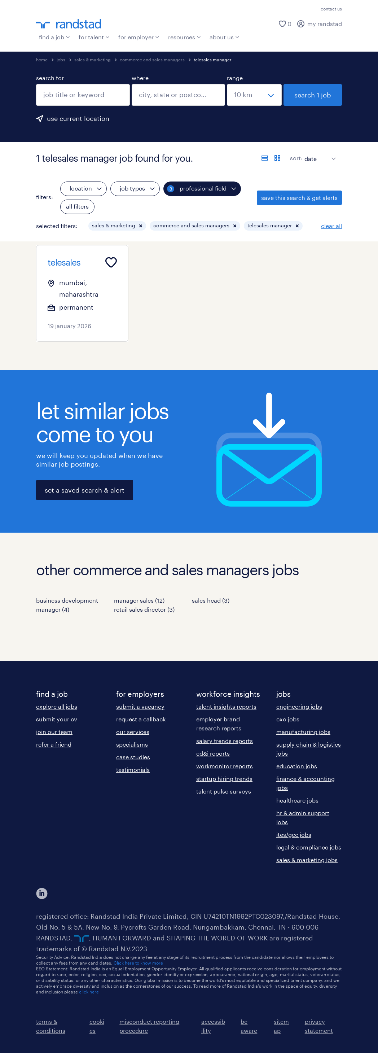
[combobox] (83, 95)
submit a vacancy (140, 706)
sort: (296, 157)
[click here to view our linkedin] (42, 893)
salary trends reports (224, 740)
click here (89, 991)
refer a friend (53, 744)
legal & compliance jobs (308, 847)
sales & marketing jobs (307, 859)
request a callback (141, 719)
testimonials (133, 769)
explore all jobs (56, 706)
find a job (54, 37)
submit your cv (56, 719)
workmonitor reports (224, 766)
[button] (140, 226)
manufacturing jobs (303, 731)
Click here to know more (138, 962)
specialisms (132, 744)
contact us (331, 8)
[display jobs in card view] (277, 158)
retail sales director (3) (144, 609)
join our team (54, 731)
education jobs (296, 766)
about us (224, 37)
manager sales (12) (139, 600)
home (42, 59)
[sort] (319, 153)
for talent (94, 37)
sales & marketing (92, 59)
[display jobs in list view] (264, 158)
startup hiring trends (224, 778)
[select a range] (254, 95)
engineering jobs (299, 706)
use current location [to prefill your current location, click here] (78, 118)
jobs (61, 59)
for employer (138, 37)
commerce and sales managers (152, 59)
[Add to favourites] (111, 262)
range (235, 77)
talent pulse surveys (223, 791)
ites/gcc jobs (293, 834)
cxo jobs (287, 719)
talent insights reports (226, 706)
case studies (133, 756)
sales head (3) (210, 600)
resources (184, 37)
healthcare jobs (297, 800)
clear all (331, 225)
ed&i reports (213, 753)
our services (132, 731)
